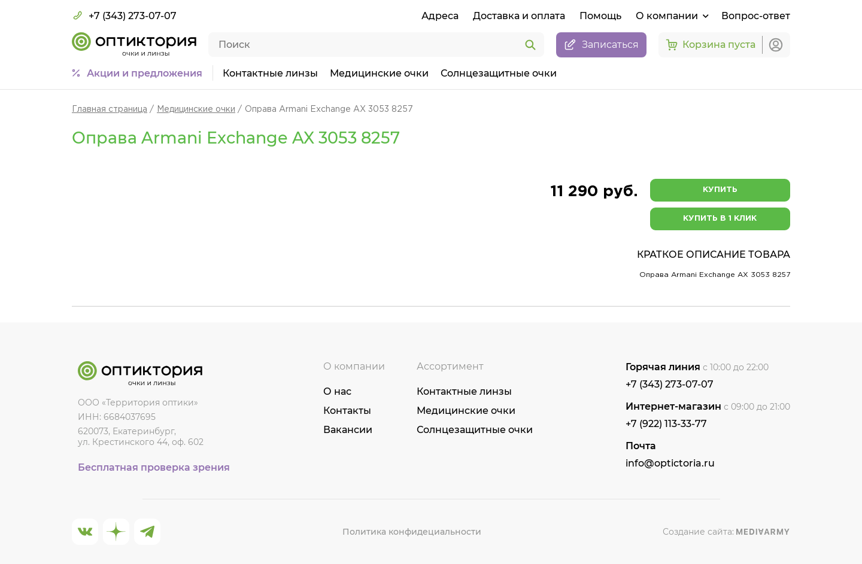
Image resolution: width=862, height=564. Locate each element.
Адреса (440, 16)
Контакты (347, 410)
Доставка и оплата (519, 16)
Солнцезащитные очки (499, 73)
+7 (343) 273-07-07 (124, 16)
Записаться (601, 45)
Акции (144, 73)
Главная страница (109, 109)
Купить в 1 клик (720, 218)
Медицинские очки (379, 73)
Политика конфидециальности (411, 531)
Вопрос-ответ (755, 16)
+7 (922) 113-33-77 (666, 423)
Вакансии (347, 429)
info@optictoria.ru (670, 463)
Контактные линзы (270, 73)
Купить (720, 190)
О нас (337, 391)
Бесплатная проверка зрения (154, 467)
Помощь (600, 16)
